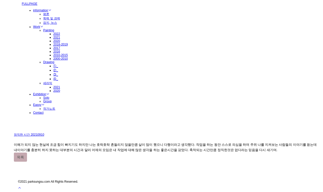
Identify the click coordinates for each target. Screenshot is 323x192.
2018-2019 (60, 44)
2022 (56, 34)
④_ (55, 79)
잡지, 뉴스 (50, 23)
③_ (55, 74)
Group (47, 101)
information (42, 10)
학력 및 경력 (51, 18)
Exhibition (41, 94)
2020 (56, 41)
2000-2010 (60, 58)
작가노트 (49, 108)
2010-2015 (60, 55)
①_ (55, 66)
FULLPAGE (29, 4)
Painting (48, 30)
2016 (56, 51)
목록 (20, 157)
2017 (56, 48)
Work (38, 27)
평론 (46, 14)
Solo (46, 98)
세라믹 (47, 83)
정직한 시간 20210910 (29, 134)
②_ (55, 70)
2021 (56, 37)
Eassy (38, 105)
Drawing (48, 62)
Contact (38, 112)
